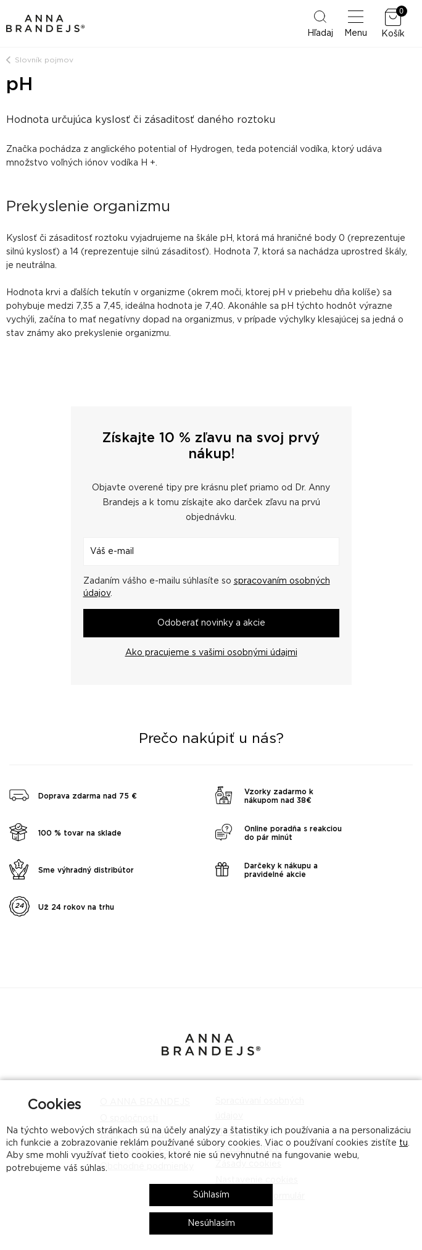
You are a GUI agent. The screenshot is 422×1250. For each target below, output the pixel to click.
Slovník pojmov (44, 60)
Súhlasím (211, 1195)
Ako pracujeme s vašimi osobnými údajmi (211, 652)
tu (403, 1143)
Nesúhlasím (211, 1223)
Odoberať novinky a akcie (211, 623)
